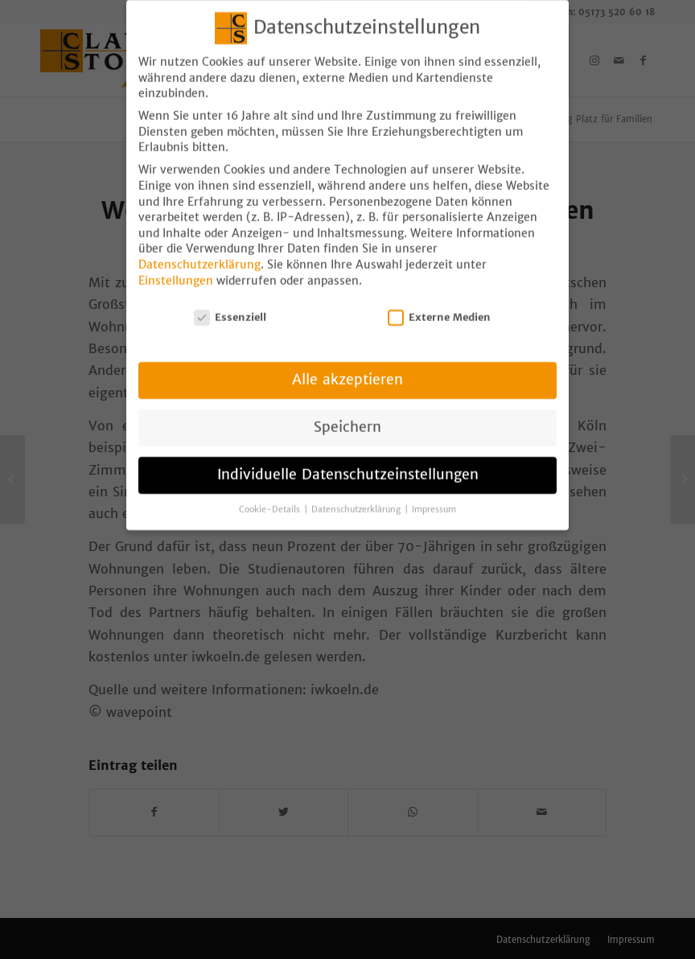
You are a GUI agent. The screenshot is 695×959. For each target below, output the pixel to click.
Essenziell (230, 304)
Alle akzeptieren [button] (347, 367)
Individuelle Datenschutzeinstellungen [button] (348, 462)
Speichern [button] (347, 414)
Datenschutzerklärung (199, 252)
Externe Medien (439, 304)
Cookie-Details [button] (270, 497)
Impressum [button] (434, 497)
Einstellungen (175, 268)
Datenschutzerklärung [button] (357, 497)
